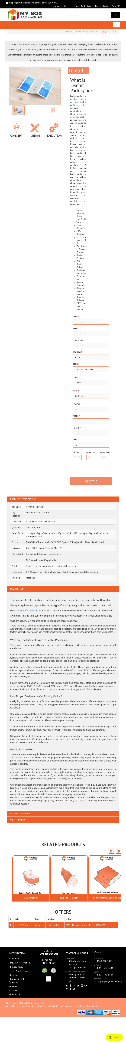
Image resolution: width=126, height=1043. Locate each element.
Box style (78, 352)
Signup (56, 6)
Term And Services (19, 971)
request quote (101, 6)
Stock (76, 364)
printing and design (78, 100)
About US (14, 958)
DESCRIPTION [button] (17, 589)
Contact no (79, 340)
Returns (13, 986)
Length (77, 404)
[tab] (63, 499)
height (77, 428)
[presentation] (91, 467)
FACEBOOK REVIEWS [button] (20, 813)
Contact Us (78, 6)
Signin (66, 6)
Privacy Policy (16, 966)
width (76, 416)
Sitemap (14, 990)
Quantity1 (90, 452)
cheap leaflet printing (27, 610)
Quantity (77, 452)
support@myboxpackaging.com (22, 2)
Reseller (14, 975)
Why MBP (116, 6)
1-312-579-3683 (105, 968)
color (77, 377)
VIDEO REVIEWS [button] (18, 820)
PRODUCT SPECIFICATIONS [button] (23, 499)
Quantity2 (104, 452)
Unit (75, 439)
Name (76, 316)
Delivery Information (20, 962)
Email (76, 328)
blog (89, 6)
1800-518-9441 (48, 2)
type (76, 391)
